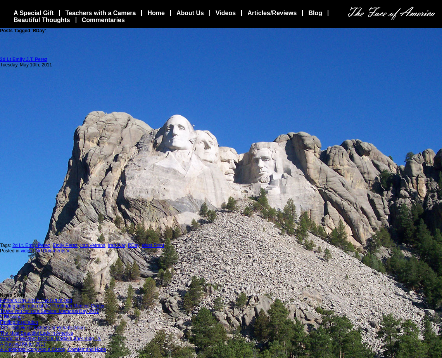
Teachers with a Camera (100, 13)
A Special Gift (34, 13)
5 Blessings (12, 317)
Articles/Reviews (272, 13)
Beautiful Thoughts (42, 20)
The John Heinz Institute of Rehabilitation (42, 327)
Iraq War (116, 245)
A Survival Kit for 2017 (23, 344)
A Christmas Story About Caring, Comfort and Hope (53, 349)
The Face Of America (391, 13)
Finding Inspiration (19, 322)
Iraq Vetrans (92, 245)
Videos (226, 13)
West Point (153, 245)
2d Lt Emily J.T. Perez (23, 59)
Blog (315, 13)
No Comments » (52, 251)
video (26, 251)
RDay (133, 245)
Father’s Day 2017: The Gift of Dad (36, 300)
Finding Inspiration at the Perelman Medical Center (52, 306)
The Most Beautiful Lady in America (36, 333)
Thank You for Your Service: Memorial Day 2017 (49, 311)
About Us (190, 13)
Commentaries (103, 20)
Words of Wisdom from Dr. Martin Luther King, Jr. (50, 338)
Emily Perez (65, 245)
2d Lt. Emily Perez (31, 245)
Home (155, 13)
